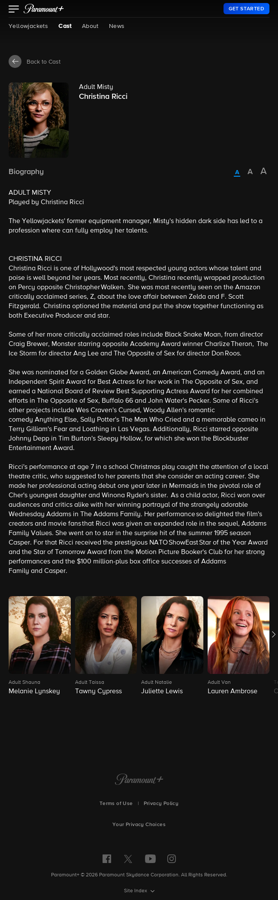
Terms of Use (116, 803)
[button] (14, 10)
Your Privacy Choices (139, 824)
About (90, 26)
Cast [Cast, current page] (65, 26)
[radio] (237, 172)
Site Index (136, 891)
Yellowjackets (28, 26)
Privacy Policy (161, 803)
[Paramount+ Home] (139, 780)
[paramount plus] (44, 8)
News (117, 26)
